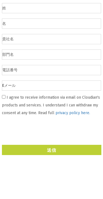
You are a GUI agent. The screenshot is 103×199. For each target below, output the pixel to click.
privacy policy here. (72, 113)
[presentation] (44, 129)
